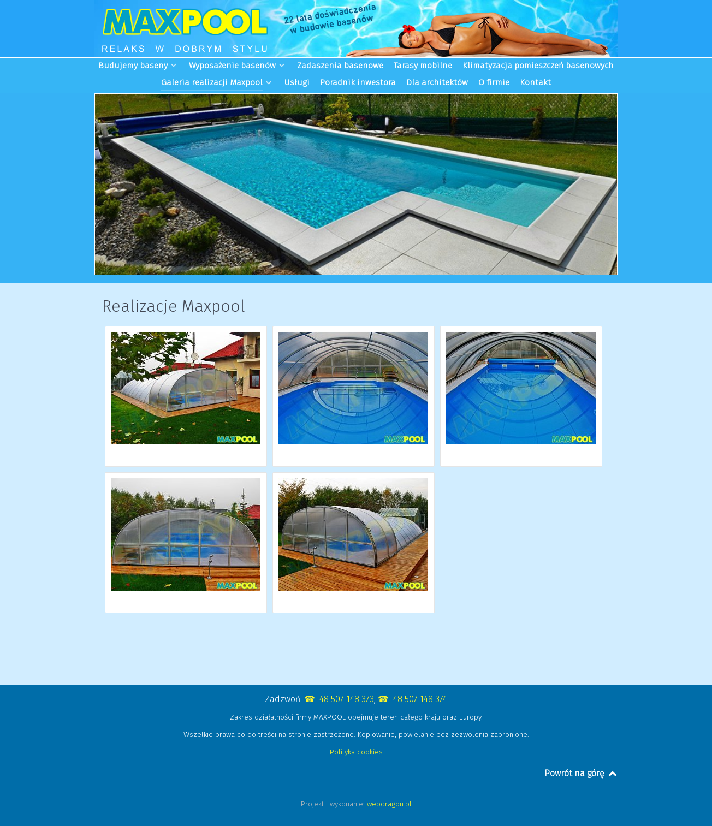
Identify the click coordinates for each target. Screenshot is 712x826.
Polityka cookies (356, 752)
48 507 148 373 (346, 699)
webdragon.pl (389, 804)
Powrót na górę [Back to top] (581, 773)
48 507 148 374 (420, 699)
